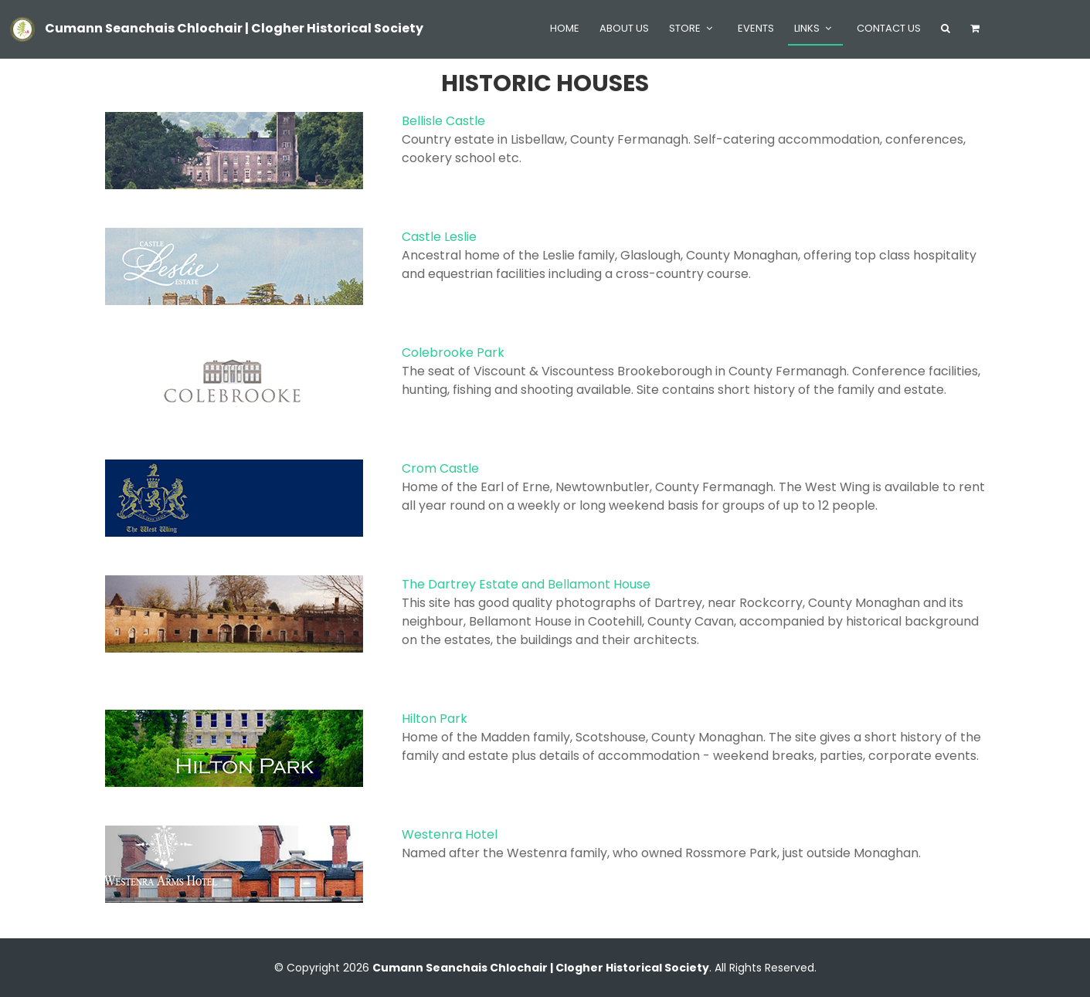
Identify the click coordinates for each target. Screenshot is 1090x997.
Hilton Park (434, 718)
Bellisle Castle (443, 121)
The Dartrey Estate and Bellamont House (526, 584)
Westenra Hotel (449, 834)
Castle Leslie (439, 237)
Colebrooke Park (453, 352)
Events (756, 28)
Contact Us (889, 28)
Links (807, 28)
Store (685, 28)
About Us (624, 28)
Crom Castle (440, 468)
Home (564, 28)
